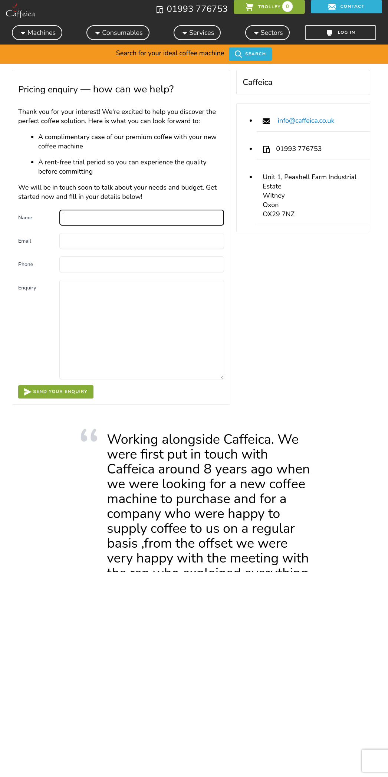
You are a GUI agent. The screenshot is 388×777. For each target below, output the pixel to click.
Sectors (267, 32)
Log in (340, 32)
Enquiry (27, 287)
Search (250, 54)
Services (197, 32)
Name (25, 217)
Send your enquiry (56, 392)
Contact (346, 6)
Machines (37, 32)
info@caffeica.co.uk (306, 120)
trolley (269, 6)
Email (24, 241)
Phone (25, 264)
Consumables (117, 32)
